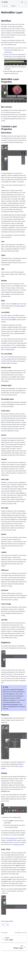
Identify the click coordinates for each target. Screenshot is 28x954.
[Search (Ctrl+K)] (22, 2)
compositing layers (6, 37)
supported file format (18, 844)
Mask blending (20, 306)
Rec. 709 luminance (10, 317)
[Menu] (25, 2)
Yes (3, 924)
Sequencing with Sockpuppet (10, 704)
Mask (24, 345)
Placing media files (11, 838)
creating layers (8, 52)
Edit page (4, 932)
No (7, 924)
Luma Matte (8, 359)
